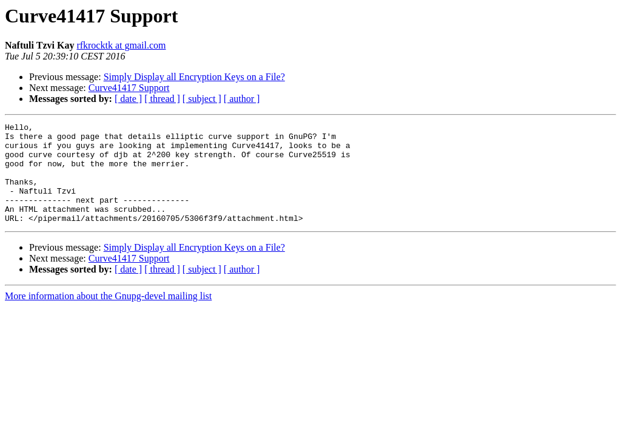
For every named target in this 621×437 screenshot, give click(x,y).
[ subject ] (202, 98)
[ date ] (128, 98)
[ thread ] (162, 98)
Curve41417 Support (129, 88)
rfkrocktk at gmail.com (121, 45)
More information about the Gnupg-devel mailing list (108, 316)
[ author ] (242, 98)
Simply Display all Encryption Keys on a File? (194, 77)
